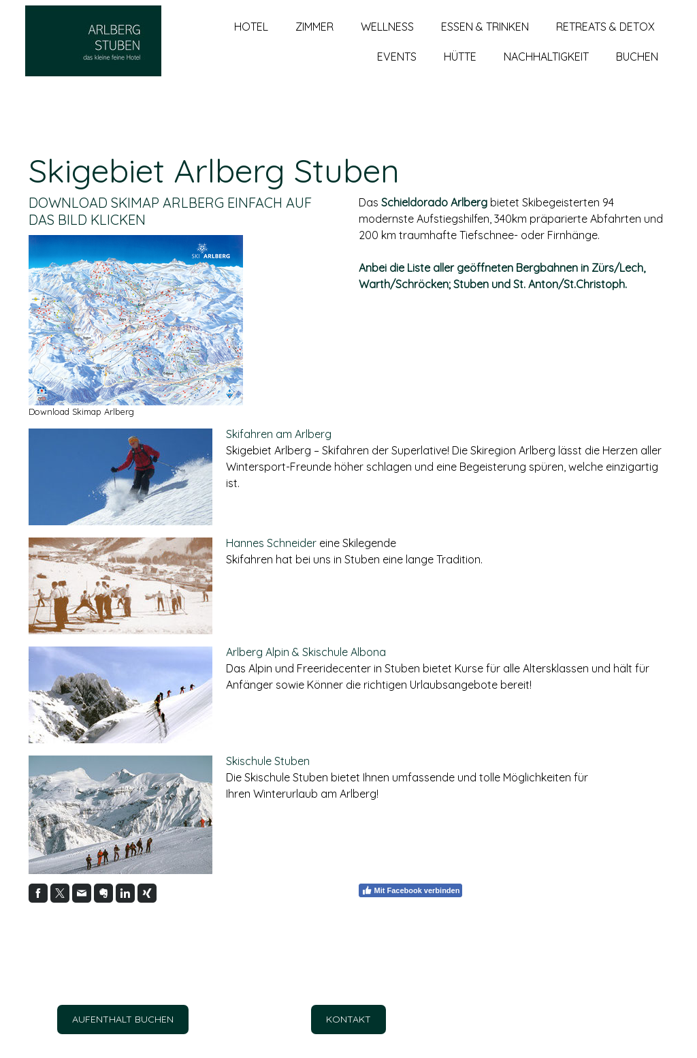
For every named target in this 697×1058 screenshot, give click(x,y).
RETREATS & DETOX (605, 39)
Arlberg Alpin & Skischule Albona (306, 652)
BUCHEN (637, 69)
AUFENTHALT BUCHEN (123, 1019)
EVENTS (397, 69)
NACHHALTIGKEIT (546, 69)
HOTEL (251, 39)
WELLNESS (387, 39)
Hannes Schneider (271, 543)
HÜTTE (460, 69)
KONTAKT (348, 1019)
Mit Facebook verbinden (410, 890)
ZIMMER (314, 39)
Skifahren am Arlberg (278, 434)
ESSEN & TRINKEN (485, 39)
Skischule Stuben (268, 761)
